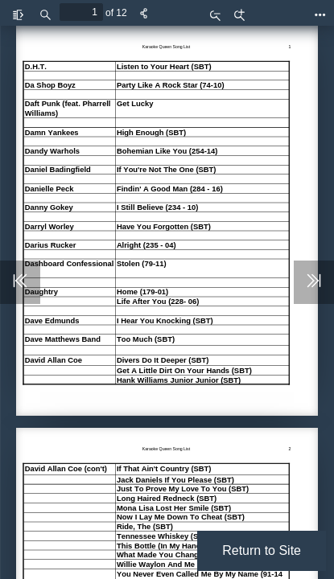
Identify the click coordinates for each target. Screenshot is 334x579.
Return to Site (261, 550)
